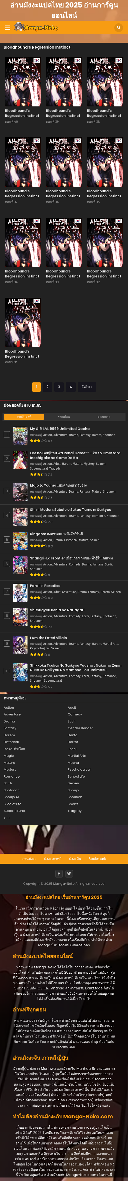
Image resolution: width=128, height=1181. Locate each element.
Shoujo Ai (11, 797)
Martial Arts (110, 644)
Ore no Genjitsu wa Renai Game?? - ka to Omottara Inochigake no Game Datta (75, 455)
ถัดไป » (87, 386)
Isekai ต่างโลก (14, 749)
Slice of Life (13, 804)
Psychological (40, 648)
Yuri (7, 817)
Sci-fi (108, 564)
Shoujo (73, 790)
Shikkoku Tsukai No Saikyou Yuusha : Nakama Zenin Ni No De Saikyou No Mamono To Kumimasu (76, 668)
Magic (9, 755)
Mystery (89, 464)
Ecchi (85, 616)
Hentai (73, 735)
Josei (72, 749)
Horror (73, 742)
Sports (73, 804)
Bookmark (97, 858)
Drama (73, 435)
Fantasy (85, 435)
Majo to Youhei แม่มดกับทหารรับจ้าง (58, 485)
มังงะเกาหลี (53, 858)
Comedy (74, 564)
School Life (76, 776)
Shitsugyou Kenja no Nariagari (57, 610)
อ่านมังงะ (29, 858)
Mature (77, 464)
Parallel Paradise (45, 586)
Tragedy (54, 468)
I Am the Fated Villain (48, 638)
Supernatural (39, 468)
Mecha (73, 762)
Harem (96, 435)
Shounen (109, 435)
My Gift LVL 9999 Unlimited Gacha (60, 429)
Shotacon (109, 616)
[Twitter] (69, 873)
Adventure (61, 435)
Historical (71, 540)
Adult (57, 464)
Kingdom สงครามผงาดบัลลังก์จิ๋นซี (56, 534)
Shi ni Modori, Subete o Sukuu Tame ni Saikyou (70, 510)
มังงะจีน (75, 858)
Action (47, 435)
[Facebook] (59, 873)
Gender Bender (80, 728)
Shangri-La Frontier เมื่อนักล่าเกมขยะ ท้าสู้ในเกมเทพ (71, 558)
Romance (98, 516)
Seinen (101, 464)
